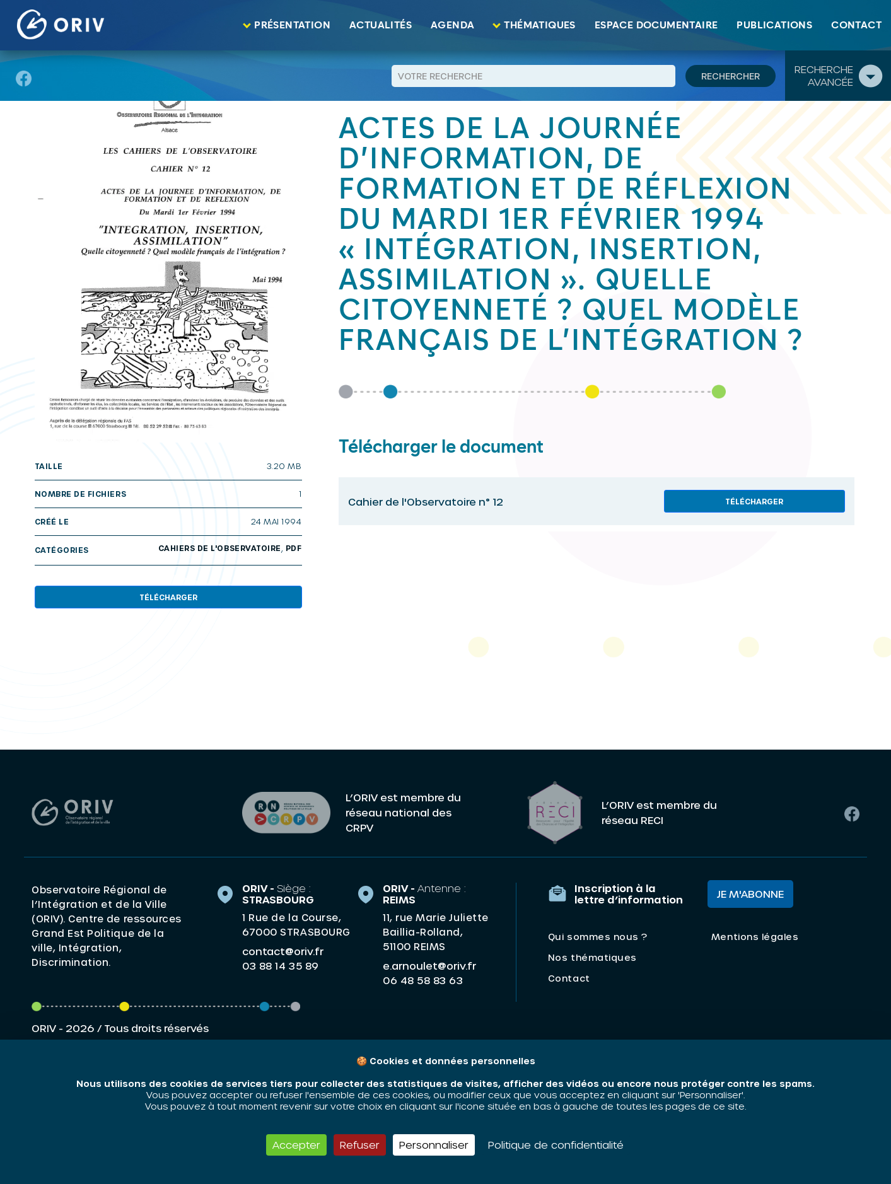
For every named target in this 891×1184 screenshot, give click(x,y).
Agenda (452, 25)
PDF (294, 547)
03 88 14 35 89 (280, 966)
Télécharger (168, 597)
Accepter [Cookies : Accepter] (296, 1145)
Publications (774, 25)
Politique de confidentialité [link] (556, 1145)
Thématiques (539, 25)
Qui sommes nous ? (598, 936)
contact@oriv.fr (282, 951)
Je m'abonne (750, 894)
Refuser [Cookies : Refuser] (360, 1145)
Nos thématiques (592, 957)
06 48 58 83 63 (423, 980)
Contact (856, 25)
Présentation (292, 25)
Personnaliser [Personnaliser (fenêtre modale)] (434, 1145)
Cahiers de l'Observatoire (219, 547)
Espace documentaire (656, 25)
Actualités (380, 25)
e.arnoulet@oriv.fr (429, 966)
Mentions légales (754, 936)
